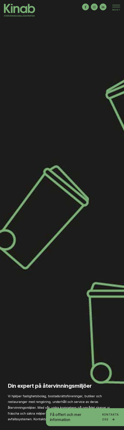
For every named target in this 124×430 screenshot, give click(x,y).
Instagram (94, 7)
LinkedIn (103, 7)
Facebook (85, 7)
